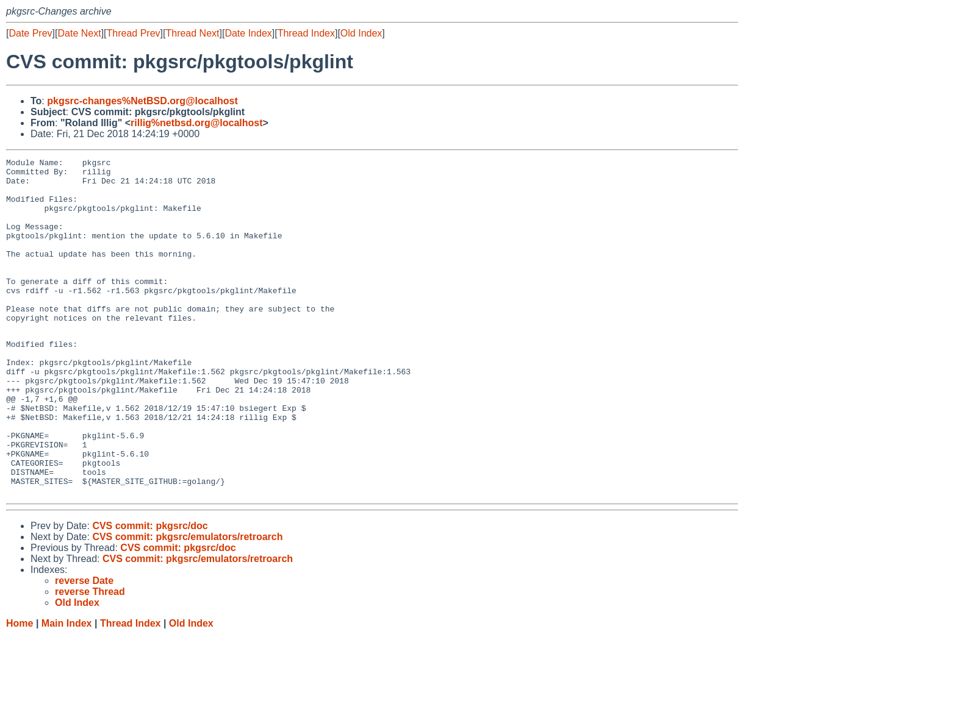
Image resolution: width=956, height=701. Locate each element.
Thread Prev (133, 33)
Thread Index (306, 33)
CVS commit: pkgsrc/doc (149, 591)
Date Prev (30, 33)
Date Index (248, 33)
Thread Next (192, 33)
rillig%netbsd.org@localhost (197, 123)
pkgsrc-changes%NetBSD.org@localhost (142, 101)
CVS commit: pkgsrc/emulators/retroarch (187, 602)
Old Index (361, 33)
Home (19, 689)
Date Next (79, 33)
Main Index (66, 689)
